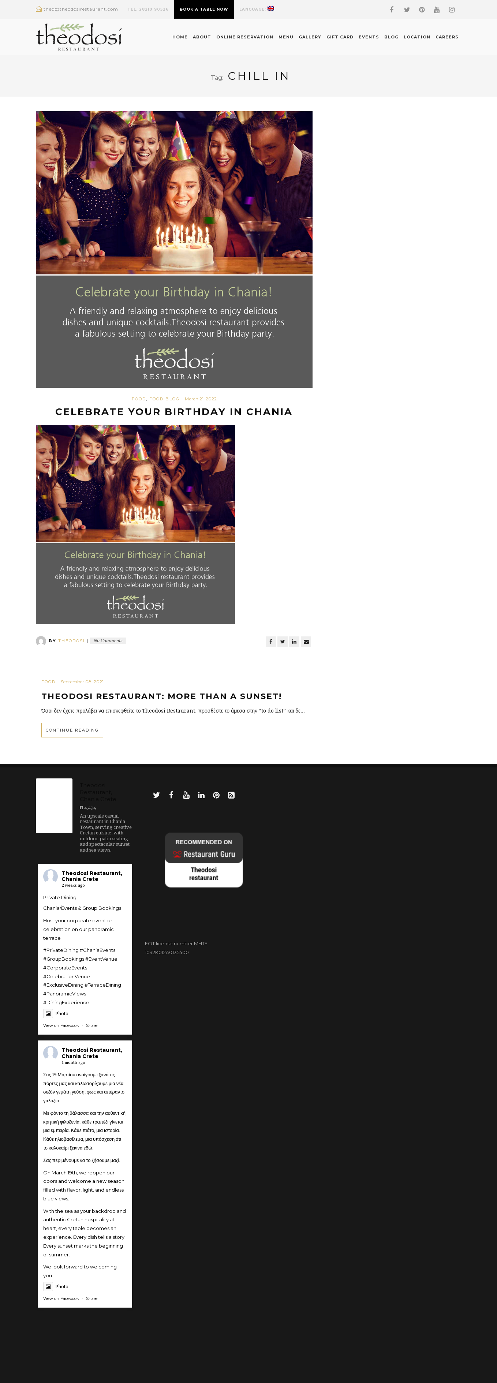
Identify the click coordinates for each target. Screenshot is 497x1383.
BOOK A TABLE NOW (204, 9)
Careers (447, 37)
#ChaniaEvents (97, 950)
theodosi (71, 640)
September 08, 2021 (82, 681)
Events (369, 37)
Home (180, 37)
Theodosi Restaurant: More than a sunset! (161, 696)
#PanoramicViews (64, 994)
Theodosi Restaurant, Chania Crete (91, 876)
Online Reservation (244, 37)
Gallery (310, 37)
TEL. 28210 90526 (148, 9)
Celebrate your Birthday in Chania (174, 412)
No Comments (108, 640)
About (202, 37)
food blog (164, 398)
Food (139, 398)
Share (91, 1025)
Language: (256, 9)
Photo (55, 1013)
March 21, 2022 (201, 398)
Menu (286, 37)
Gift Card (340, 37)
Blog (391, 37)
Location (417, 37)
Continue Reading (72, 730)
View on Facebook (61, 1025)
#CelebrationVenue (66, 976)
